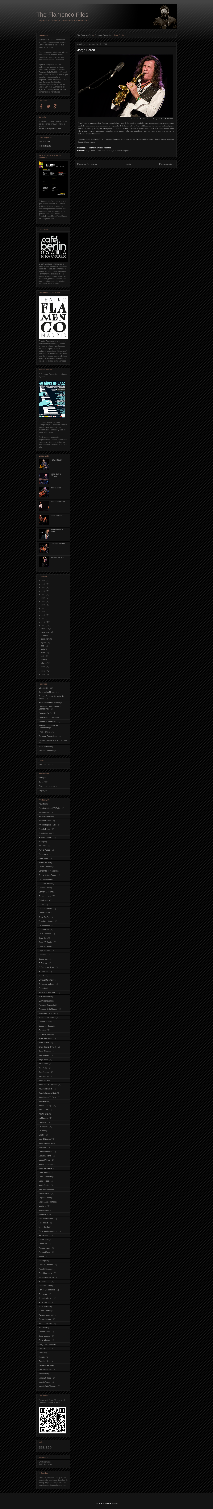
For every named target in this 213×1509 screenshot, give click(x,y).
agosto (44, 642)
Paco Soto (43, 1244)
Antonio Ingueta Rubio (48, 825)
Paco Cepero (44, 1235)
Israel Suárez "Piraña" (56, 475)
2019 (44, 601)
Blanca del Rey (45, 863)
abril (43, 656)
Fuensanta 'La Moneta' (48, 1013)
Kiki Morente (44, 1114)
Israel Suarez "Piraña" (48, 1047)
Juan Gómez (44, 1080)
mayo (43, 653)
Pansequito (43, 1261)
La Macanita (44, 1118)
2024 (44, 588)
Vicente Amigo (45, 1382)
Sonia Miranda (45, 1340)
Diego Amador (44, 951)
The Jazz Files (44, 142)
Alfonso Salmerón (46, 816)
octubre (44, 636)
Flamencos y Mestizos (48, 721)
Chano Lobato (44, 913)
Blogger (115, 1503)
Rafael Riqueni (57, 460)
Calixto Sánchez (45, 867)
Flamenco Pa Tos (46, 713)
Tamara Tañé (44, 1349)
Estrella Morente (45, 997)
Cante (41, 782)
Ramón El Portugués (47, 1290)
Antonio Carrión (45, 821)
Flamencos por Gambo (48, 717)
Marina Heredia (45, 1164)
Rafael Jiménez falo (47, 1277)
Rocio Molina (44, 1303)
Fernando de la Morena (48, 1009)
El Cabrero (43, 963)
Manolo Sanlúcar (46, 1152)
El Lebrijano (44, 972)
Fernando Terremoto (47, 1005)
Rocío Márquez (45, 1307)
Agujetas (42, 804)
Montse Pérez (44, 1210)
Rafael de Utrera (45, 1286)
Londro (42, 1135)
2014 (44, 619)
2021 (44, 595)
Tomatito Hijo (44, 1361)
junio (43, 649)
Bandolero (43, 854)
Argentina (43, 846)
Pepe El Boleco (45, 1269)
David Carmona (45, 934)
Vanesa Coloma (45, 1378)
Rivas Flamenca (45, 732)
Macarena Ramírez (46, 1143)
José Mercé (43, 1076)
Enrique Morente (45, 980)
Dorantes (42, 955)
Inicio (128, 164)
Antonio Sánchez (46, 837)
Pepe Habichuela (46, 1273)
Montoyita (43, 1206)
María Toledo (44, 1181)
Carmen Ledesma (46, 892)
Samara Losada (45, 1319)
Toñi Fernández (45, 1370)
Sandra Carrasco (46, 1323)
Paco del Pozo (45, 1252)
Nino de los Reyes (58, 502)
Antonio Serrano (45, 833)
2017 (44, 608)
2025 (44, 584)
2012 (44, 626)
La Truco (42, 1131)
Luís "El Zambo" (45, 1139)
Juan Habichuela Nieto (48, 1093)
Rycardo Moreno (45, 1315)
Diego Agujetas (45, 946)
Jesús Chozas (44, 1051)
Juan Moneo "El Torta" (48, 1097)
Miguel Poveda (45, 1193)
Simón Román (44, 1332)
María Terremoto (45, 1177)
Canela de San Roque (48, 875)
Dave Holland (44, 930)
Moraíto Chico (44, 1214)
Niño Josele (44, 1223)
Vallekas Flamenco (46, 751)
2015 (44, 615)
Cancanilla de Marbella (48, 871)
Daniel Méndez (45, 925)
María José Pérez (46, 1168)
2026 (44, 581)
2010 (44, 674)
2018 (44, 605)
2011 (44, 671)
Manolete (43, 1147)
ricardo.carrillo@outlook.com (50, 129)
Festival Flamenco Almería (49, 703)
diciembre (45, 629)
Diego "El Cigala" (46, 942)
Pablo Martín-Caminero (48, 1231)
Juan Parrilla (44, 1101)
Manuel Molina (45, 1160)
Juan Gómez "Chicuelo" (48, 1085)
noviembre (45, 632)
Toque (41, 790)
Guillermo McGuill (46, 1034)
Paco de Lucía (45, 1248)
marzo (43, 660)
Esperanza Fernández (48, 992)
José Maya (43, 1068)
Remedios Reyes (57, 557)
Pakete (42, 1256)
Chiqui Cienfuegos (46, 921)
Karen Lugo (43, 1110)
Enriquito (42, 988)
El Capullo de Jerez (47, 967)
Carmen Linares (45, 896)
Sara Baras (43, 1328)
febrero (44, 663)
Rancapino (43, 1294)
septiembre (45, 639)
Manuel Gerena (45, 1156)
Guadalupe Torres (46, 1026)
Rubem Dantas (45, 1311)
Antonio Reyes (45, 829)
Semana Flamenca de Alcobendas (52, 740)
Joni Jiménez (44, 1055)
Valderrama (43, 1374)
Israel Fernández (46, 1039)
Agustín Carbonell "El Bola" (50, 808)
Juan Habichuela (46, 1089)
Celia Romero (44, 900)
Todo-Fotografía (45, 146)
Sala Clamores (45, 764)
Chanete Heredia (46, 909)
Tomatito (42, 1357)
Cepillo (42, 905)
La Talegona (44, 1126)
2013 (44, 622)
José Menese (44, 1072)
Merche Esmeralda (46, 1189)
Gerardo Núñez (45, 1022)
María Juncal (44, 1173)
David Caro (43, 938)
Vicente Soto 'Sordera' (48, 1386)
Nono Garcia (44, 1227)
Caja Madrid (44, 688)
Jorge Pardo (91, 151)
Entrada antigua (166, 164)
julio (43, 646)
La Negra (43, 1122)
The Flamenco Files (62, 14)
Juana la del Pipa (46, 1106)
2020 (44, 598)
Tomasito (42, 1353)
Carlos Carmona (45, 879)
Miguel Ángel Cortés (47, 1202)
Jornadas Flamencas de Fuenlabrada (48, 727)
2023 (44, 591)
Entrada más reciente (87, 164)
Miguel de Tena (45, 1198)
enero (43, 667)
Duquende (43, 959)
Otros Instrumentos (104, 151)
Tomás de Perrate (46, 1365)
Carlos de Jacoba (58, 544)
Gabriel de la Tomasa (47, 1018)
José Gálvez (56, 488)
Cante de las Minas (46, 692)
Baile (41, 778)
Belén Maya (44, 858)
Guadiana (43, 1030)
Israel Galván (44, 1043)
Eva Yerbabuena (45, 1001)
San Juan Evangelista (103, 35)
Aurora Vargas (45, 850)
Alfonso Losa (44, 812)
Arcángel (42, 842)
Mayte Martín (44, 1185)
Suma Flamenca (45, 747)
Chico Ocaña (44, 917)
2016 (44, 612)
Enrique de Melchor (47, 984)
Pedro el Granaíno (46, 1265)
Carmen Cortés (45, 888)
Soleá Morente (56, 516)
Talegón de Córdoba (47, 1344)
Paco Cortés (44, 1240)
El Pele (42, 976)
